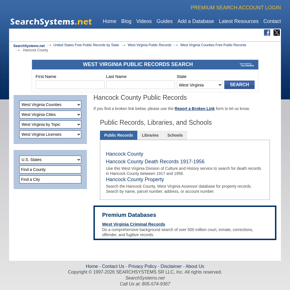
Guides (165, 21)
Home (109, 21)
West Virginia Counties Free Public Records (213, 45)
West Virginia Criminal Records (133, 224)
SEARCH (239, 84)
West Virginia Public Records (149, 45)
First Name (46, 76)
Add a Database (196, 21)
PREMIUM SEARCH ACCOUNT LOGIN (236, 7)
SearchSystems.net (29, 46)
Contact (272, 21)
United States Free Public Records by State (86, 45)
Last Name (116, 76)
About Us (194, 266)
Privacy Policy (142, 266)
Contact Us (113, 266)
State (182, 76)
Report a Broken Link (194, 108)
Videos (144, 21)
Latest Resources (239, 21)
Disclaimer (170, 266)
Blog (126, 21)
